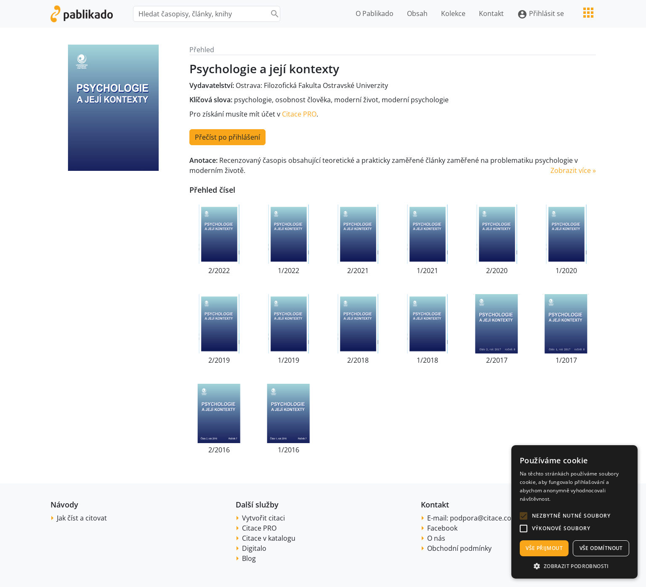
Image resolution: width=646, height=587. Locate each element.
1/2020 (566, 270)
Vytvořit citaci (263, 518)
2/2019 (219, 360)
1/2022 (288, 270)
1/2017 (566, 360)
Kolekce (453, 13)
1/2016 (288, 449)
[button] (523, 515)
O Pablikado (374, 13)
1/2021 (427, 270)
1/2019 (288, 360)
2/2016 (219, 449)
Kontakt (491, 13)
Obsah (417, 13)
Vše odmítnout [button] (601, 548)
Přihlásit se (540, 14)
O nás (436, 538)
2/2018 (358, 360)
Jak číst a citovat (82, 518)
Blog (249, 558)
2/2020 (497, 270)
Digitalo (254, 548)
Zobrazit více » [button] (573, 170)
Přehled (201, 49)
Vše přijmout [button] (544, 548)
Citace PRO (299, 114)
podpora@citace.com (484, 518)
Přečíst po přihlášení (227, 137)
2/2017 (497, 360)
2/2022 (219, 270)
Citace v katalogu (268, 538)
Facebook (442, 528)
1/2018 (427, 360)
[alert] (574, 512)
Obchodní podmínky (459, 548)
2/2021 (358, 270)
